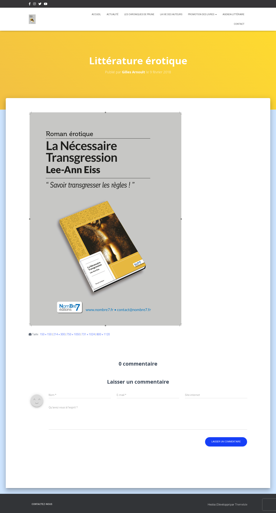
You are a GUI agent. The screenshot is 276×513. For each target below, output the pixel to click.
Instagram (34, 4)
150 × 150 (46, 334)
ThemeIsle (241, 504)
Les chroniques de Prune (139, 14)
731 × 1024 (88, 334)
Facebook (30, 4)
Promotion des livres (202, 14)
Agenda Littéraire (233, 14)
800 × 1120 (103, 334)
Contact (239, 24)
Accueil (96, 14)
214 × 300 (59, 334)
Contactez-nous (42, 504)
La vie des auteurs (171, 14)
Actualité (112, 14)
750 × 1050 (73, 334)
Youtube (45, 4)
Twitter (39, 4)
